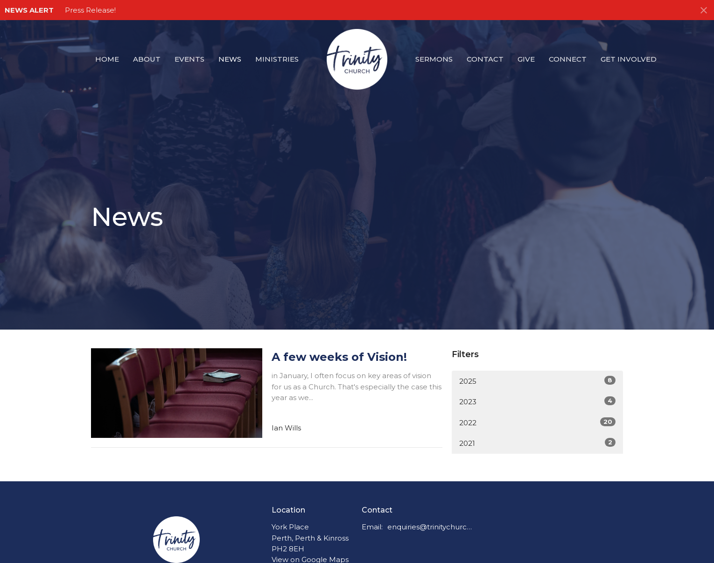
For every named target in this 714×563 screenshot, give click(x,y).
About (147, 59)
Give (526, 59)
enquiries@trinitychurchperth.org (430, 526)
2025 (537, 381)
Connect (568, 59)
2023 (537, 401)
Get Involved (629, 59)
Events (189, 59)
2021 (537, 443)
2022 (537, 422)
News (229, 59)
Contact (485, 59)
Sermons (434, 59)
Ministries (277, 59)
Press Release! (90, 10)
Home (107, 59)
